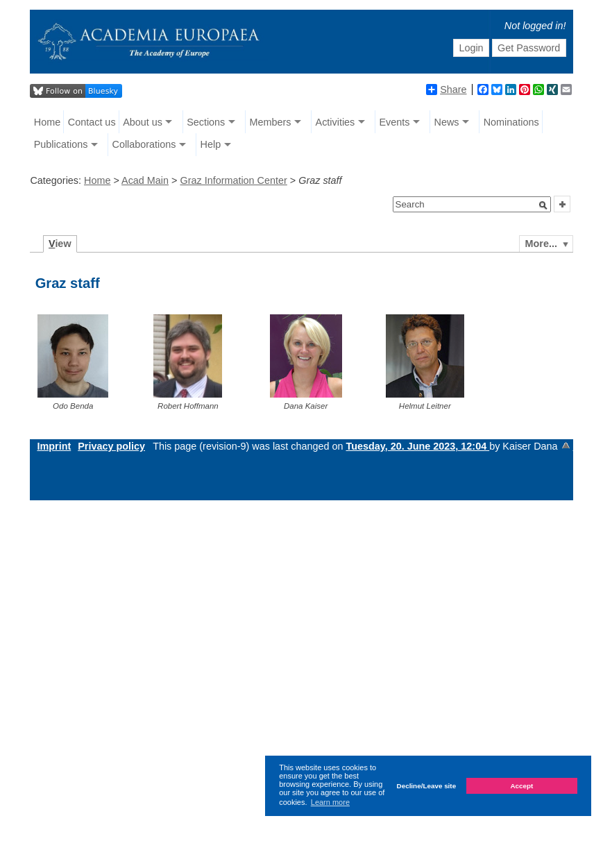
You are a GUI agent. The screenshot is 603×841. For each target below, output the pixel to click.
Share (446, 89)
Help (211, 144)
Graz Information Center (233, 180)
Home (47, 122)
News (446, 122)
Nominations (511, 122)
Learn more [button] (330, 802)
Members (270, 122)
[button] (543, 205)
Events (394, 122)
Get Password (529, 47)
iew (60, 243)
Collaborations (144, 144)
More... (541, 243)
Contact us (92, 122)
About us (142, 122)
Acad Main (145, 180)
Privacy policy (111, 446)
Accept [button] (521, 786)
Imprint (54, 446)
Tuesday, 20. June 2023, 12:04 (418, 446)
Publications (61, 144)
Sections (206, 122)
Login (471, 47)
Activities (335, 122)
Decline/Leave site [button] (427, 786)
